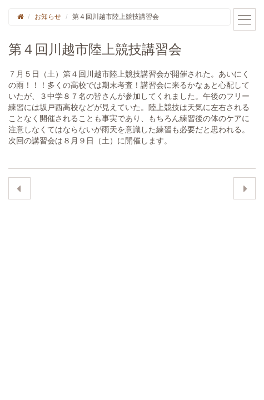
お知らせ (47, 17)
